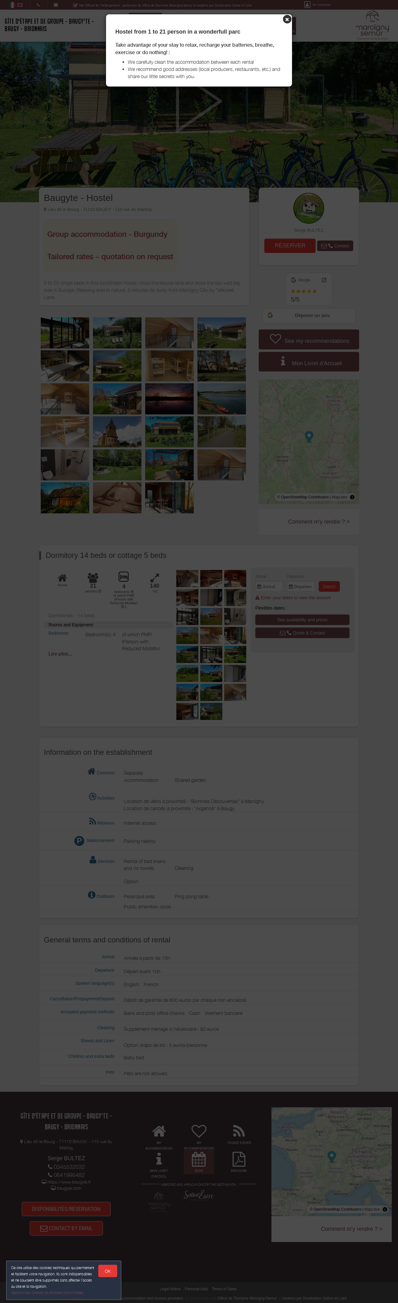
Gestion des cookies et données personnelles (47, 1292)
